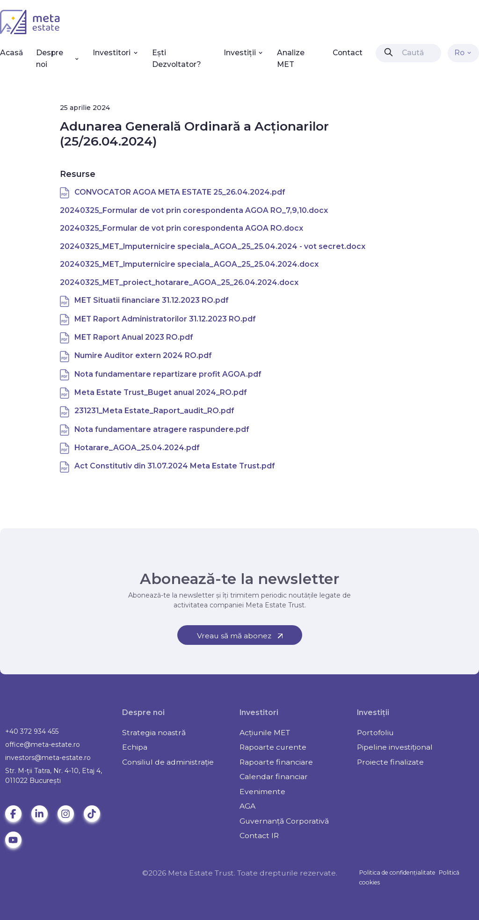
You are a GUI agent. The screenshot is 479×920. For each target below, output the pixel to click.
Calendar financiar (274, 776)
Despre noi (58, 58)
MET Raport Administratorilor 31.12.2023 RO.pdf (165, 318)
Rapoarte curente (273, 747)
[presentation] (388, 52)
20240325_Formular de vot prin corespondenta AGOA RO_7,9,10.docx (194, 210)
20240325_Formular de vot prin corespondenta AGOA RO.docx (181, 228)
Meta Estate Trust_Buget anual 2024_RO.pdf (160, 392)
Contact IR (259, 835)
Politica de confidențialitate (397, 872)
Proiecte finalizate (390, 762)
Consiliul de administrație (168, 762)
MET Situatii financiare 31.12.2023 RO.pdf (151, 300)
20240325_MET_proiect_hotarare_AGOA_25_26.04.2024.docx (179, 282)
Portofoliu (375, 732)
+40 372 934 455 (31, 731)
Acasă (11, 52)
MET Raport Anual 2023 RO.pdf (133, 337)
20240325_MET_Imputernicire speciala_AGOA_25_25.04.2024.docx (189, 264)
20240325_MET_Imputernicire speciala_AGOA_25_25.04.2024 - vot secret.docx (212, 246)
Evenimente (262, 791)
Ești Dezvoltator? (176, 58)
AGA (247, 806)
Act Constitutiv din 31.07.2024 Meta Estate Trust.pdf (174, 465)
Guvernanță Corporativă (284, 821)
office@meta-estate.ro (42, 744)
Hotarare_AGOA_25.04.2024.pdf (137, 447)
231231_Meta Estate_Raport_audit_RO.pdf (154, 410)
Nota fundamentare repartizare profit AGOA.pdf (167, 374)
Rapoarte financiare (276, 762)
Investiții (244, 52)
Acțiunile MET (265, 732)
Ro (463, 52)
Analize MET (291, 58)
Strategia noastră (154, 732)
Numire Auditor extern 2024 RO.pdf (143, 355)
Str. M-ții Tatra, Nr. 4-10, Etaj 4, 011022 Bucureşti (53, 776)
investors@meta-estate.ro (48, 757)
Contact (348, 52)
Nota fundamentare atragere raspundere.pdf (161, 429)
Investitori (116, 52)
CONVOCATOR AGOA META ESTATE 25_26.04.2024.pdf (179, 192)
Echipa (134, 747)
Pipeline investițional (395, 747)
